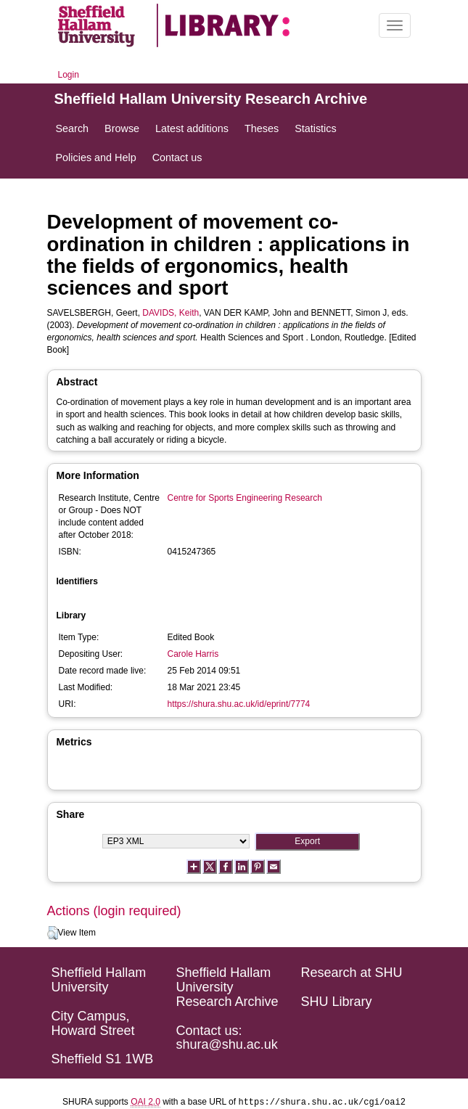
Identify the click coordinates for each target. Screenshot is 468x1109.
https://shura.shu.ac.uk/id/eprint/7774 (239, 704)
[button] (52, 933)
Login (68, 75)
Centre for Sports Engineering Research (245, 498)
